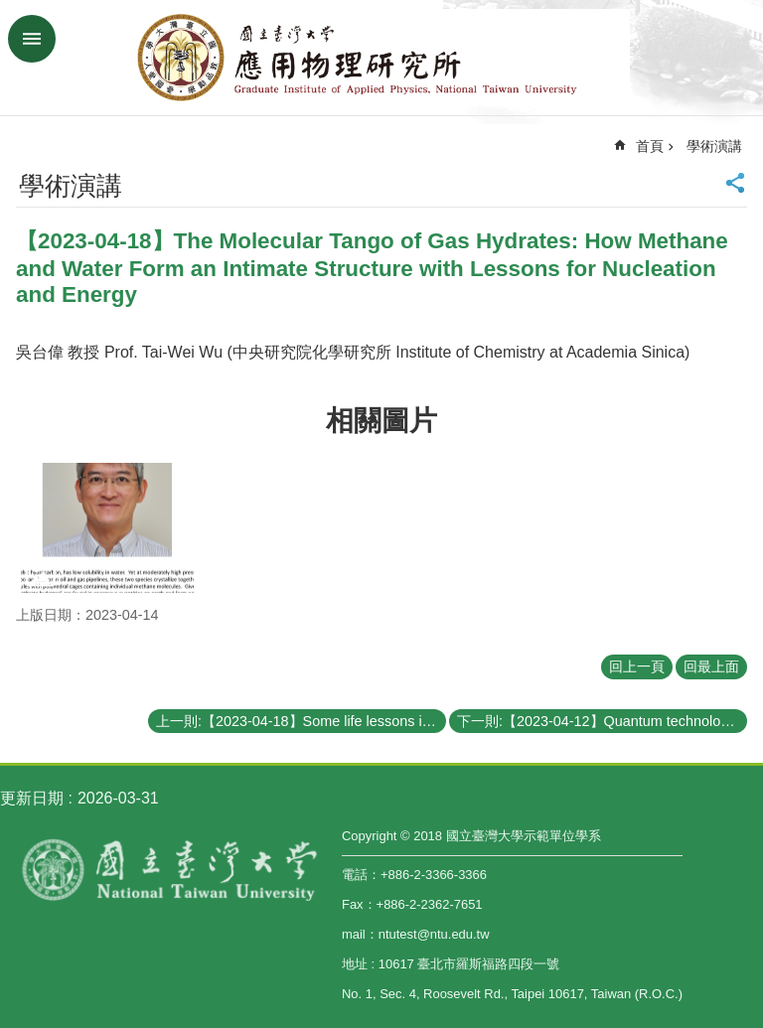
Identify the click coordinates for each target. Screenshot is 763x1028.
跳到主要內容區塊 (10, 10)
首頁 (650, 146)
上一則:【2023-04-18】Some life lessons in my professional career (301, 721)
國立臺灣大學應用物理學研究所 (381, 57)
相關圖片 (381, 420)
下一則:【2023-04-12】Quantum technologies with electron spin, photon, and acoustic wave (602, 721)
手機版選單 (32, 39)
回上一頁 (637, 666)
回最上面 (711, 666)
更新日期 (32, 798)
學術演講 (714, 146)
